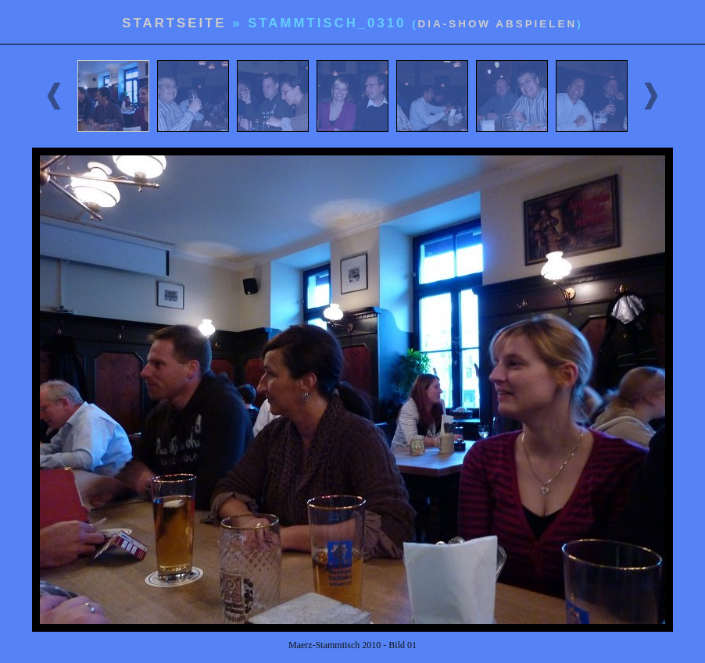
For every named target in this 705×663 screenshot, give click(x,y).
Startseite (174, 23)
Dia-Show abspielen (498, 24)
